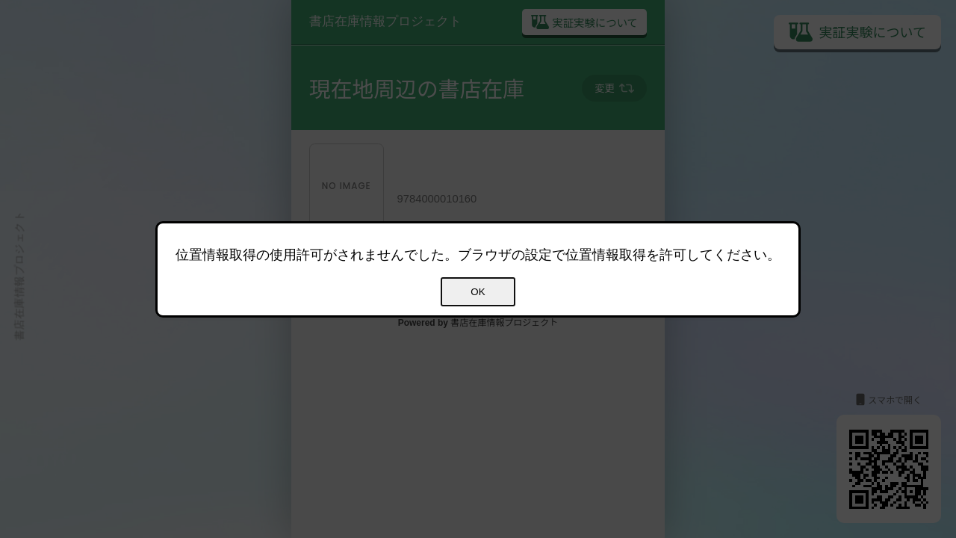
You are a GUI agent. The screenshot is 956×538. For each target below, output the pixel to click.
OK (478, 291)
